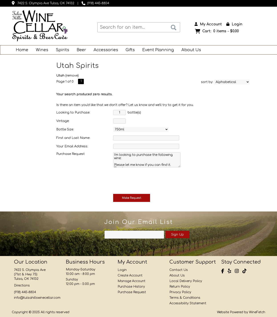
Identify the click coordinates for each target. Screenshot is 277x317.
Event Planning (156, 50)
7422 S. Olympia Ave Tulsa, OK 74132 (45, 3)
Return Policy (179, 286)
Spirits (61, 50)
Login (234, 24)
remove (72, 75)
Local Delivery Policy (185, 281)
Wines (40, 50)
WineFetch (257, 312)
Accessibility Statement (187, 303)
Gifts (129, 50)
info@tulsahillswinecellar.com (37, 297)
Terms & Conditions (184, 297)
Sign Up (177, 234)
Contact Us (178, 270)
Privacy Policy (180, 292)
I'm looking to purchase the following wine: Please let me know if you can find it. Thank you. (147, 159)
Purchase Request (132, 292)
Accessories (104, 50)
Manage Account (131, 281)
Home (22, 50)
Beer (80, 50)
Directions (22, 285)
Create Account (130, 275)
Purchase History (131, 286)
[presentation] (147, 180)
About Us (190, 50)
